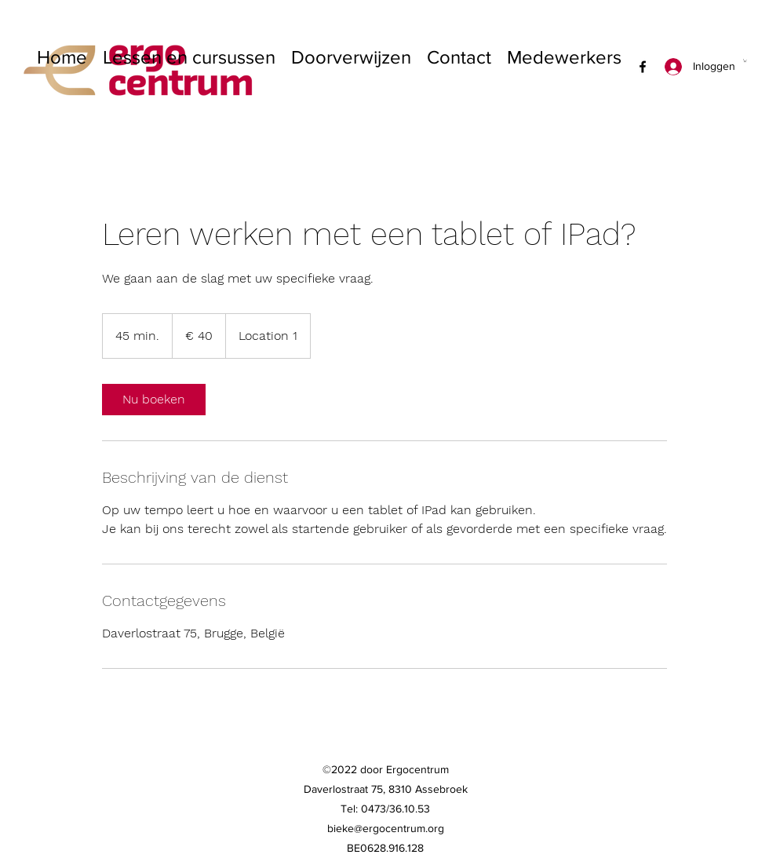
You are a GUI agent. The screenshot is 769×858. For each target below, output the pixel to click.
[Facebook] (643, 67)
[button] (745, 60)
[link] (154, 399)
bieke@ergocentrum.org (385, 828)
